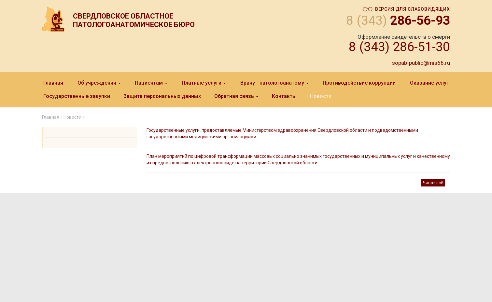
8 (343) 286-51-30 (399, 46)
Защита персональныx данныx (162, 96)
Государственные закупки (76, 96)
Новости (320, 96)
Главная (53, 83)
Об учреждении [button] (99, 83)
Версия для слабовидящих (406, 9)
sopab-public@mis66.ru (421, 63)
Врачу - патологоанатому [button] (274, 83)
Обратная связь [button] (236, 96)
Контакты (284, 96)
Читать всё (433, 183)
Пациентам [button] (151, 83)
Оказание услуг (429, 83)
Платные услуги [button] (204, 83)
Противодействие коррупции (359, 83)
